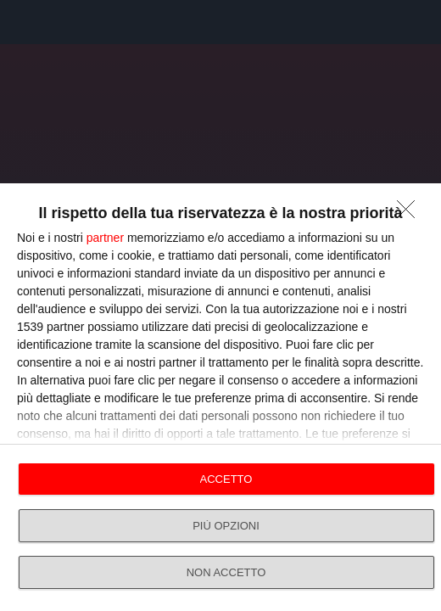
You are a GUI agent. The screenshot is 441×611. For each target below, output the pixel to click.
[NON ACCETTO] (410, 213)
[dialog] (220, 397)
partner (105, 238)
